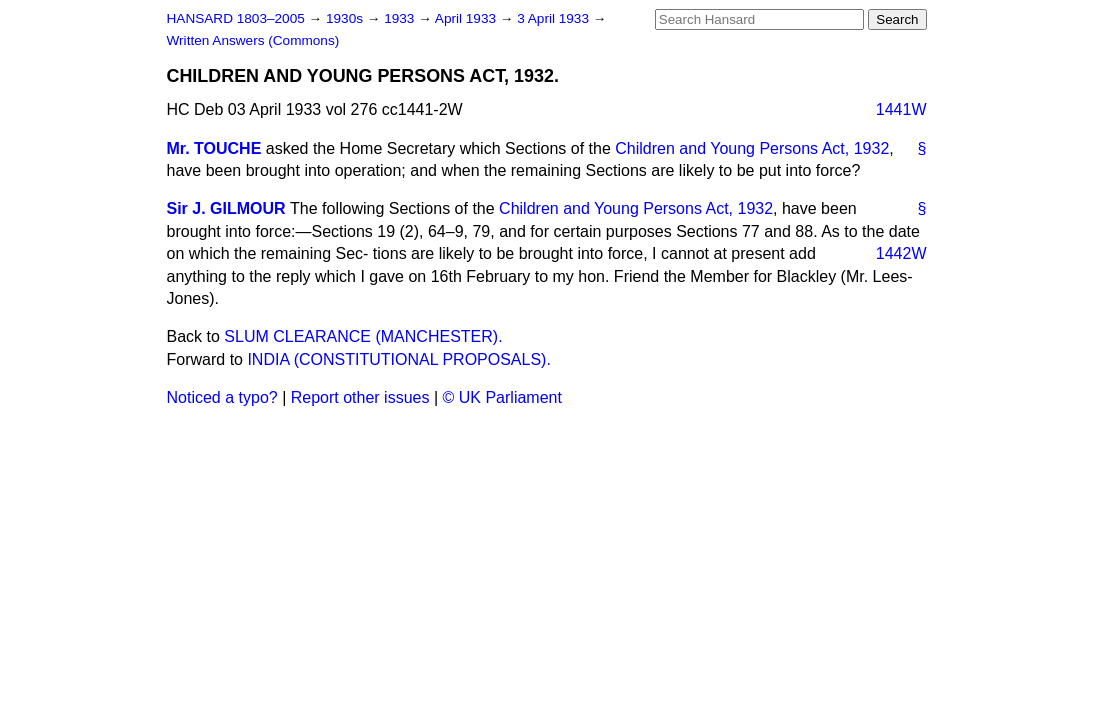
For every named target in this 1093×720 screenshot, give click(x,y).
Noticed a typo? (222, 397)
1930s (346, 18)
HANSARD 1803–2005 (236, 18)
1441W (901, 109)
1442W (901, 253)
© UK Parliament (502, 397)
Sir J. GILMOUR (226, 208)
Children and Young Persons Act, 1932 (752, 148)
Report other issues (360, 397)
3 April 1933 (555, 18)
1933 (401, 18)
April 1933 (467, 18)
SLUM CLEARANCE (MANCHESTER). (363, 336)
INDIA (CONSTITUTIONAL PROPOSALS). (398, 359)
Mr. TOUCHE (214, 148)
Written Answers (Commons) (253, 40)
